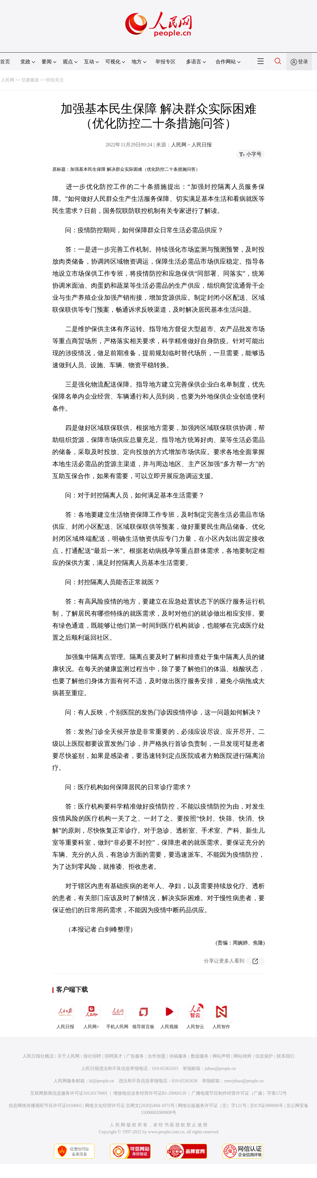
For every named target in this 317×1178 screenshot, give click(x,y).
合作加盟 (156, 1056)
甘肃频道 (30, 80)
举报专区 (165, 61)
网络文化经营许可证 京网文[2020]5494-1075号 (130, 1105)
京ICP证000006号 (266, 1105)
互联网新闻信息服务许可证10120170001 (69, 1093)
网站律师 (242, 1056)
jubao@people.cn (220, 1068)
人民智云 (195, 1015)
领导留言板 (143, 1015)
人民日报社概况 (38, 1056)
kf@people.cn (101, 1081)
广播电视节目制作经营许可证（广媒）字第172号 (239, 1093)
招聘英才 (113, 1056)
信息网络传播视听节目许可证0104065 (45, 1105)
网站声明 (221, 1056)
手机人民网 (117, 1015)
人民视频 (169, 1015)
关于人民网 (68, 1056)
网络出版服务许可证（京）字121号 (212, 1105)
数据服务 (200, 1056)
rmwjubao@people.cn (243, 1081)
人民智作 (221, 1015)
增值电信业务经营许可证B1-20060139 (149, 1093)
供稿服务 (178, 1056)
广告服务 (135, 1056)
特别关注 (55, 80)
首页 (5, 61)
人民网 (7, 80)
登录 (303, 61)
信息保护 (264, 1056)
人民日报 (65, 1015)
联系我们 (285, 1056)
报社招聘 (92, 1056)
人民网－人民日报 (191, 144)
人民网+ (91, 1015)
